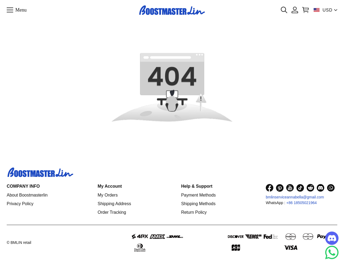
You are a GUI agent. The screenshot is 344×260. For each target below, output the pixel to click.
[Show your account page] (294, 10)
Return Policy (194, 212)
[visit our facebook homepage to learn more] (269, 188)
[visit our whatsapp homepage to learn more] (331, 188)
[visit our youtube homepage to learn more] (290, 188)
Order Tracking (112, 212)
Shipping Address (114, 203)
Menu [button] (21, 9)
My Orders (108, 195)
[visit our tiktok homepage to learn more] (300, 188)
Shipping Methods (198, 203)
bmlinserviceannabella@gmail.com (295, 197)
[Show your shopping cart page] (305, 10)
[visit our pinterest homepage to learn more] (280, 188)
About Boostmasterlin (27, 195)
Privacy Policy (20, 203)
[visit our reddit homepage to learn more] (310, 188)
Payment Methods (198, 195)
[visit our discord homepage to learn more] (320, 188)
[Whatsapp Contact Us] (332, 252)
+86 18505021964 (301, 203)
